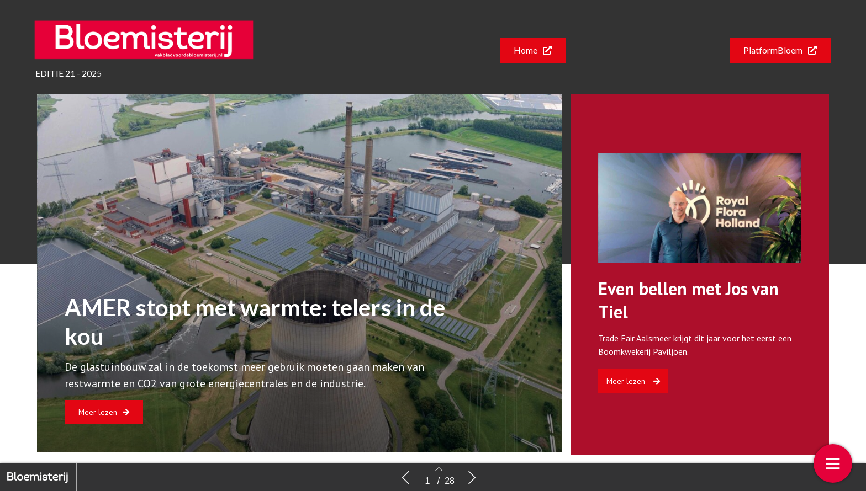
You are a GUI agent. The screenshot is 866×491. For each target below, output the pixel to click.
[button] (533, 50)
